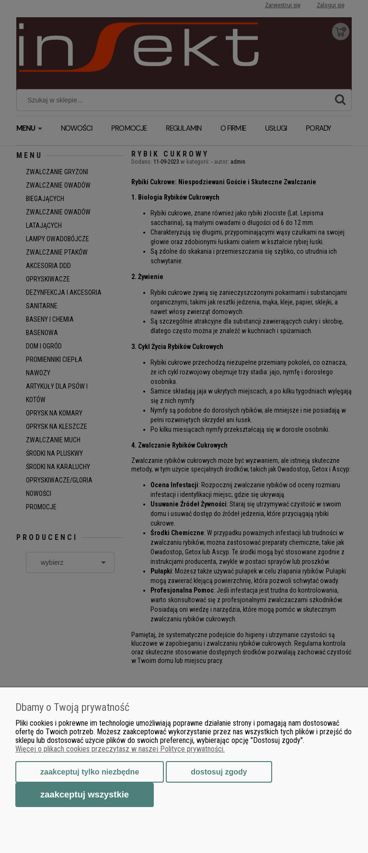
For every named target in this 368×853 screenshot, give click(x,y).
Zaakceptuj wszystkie (84, 794)
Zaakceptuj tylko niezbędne (89, 772)
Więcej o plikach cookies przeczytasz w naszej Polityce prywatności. (120, 748)
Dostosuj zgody (219, 772)
